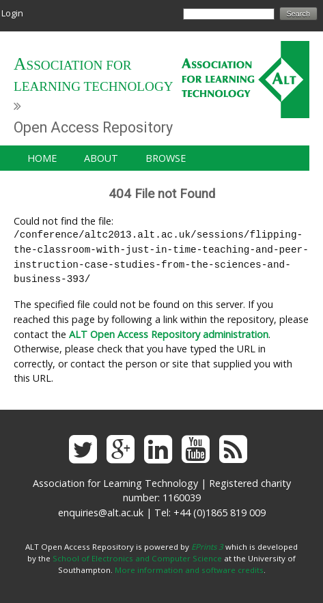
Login (12, 13)
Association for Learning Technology (93, 76)
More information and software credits (189, 570)
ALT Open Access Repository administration (168, 334)
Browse (165, 158)
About (101, 158)
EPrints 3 (207, 547)
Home (42, 158)
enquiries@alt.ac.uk (100, 512)
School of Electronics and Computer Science (137, 558)
